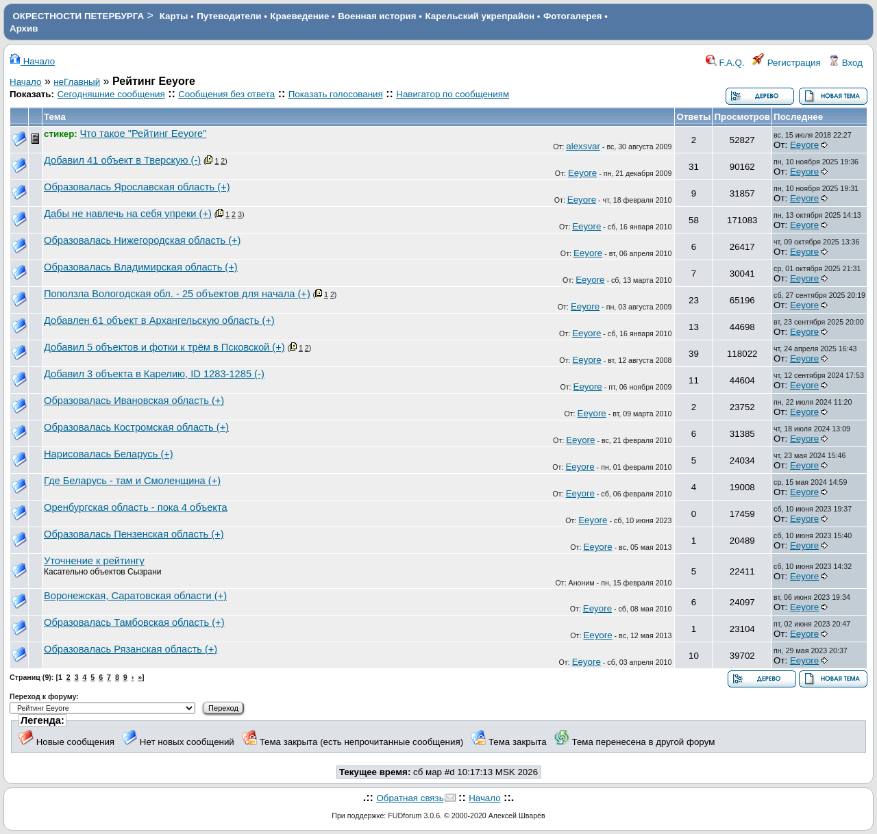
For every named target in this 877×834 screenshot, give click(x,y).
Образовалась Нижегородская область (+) (142, 240)
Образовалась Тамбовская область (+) (134, 622)
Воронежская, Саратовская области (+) (135, 595)
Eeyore (804, 145)
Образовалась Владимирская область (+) (141, 267)
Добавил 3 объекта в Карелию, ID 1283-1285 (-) (154, 373)
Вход (845, 63)
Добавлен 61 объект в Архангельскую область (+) (159, 320)
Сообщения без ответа (226, 94)
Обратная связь (409, 798)
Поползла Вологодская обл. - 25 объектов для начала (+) (177, 293)
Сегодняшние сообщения (110, 94)
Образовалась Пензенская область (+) (134, 534)
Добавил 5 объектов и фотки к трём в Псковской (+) (164, 347)
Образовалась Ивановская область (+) (134, 400)
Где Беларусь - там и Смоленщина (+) (132, 480)
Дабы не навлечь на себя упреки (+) (128, 213)
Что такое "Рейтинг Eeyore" (143, 133)
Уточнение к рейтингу (94, 560)
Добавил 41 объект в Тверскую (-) (122, 160)
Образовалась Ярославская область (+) (137, 186)
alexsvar (583, 146)
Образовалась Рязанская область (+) (130, 649)
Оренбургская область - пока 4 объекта (135, 507)
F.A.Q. (725, 63)
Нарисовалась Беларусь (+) (108, 453)
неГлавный (76, 82)
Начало (32, 61)
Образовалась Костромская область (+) (136, 427)
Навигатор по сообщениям (452, 94)
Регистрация (786, 63)
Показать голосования (335, 94)
